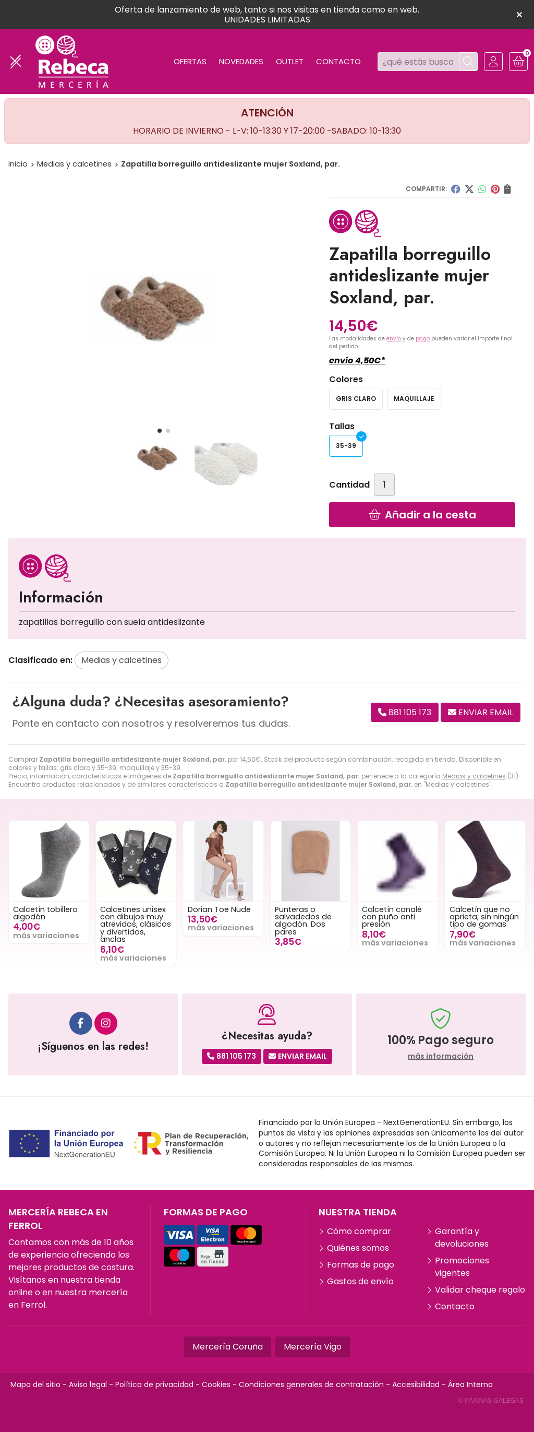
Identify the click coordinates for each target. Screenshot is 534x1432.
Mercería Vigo (313, 1347)
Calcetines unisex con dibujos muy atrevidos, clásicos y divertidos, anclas (152, 924)
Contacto (455, 1306)
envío (393, 338)
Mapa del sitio (35, 1384)
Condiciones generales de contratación (311, 1384)
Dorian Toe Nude (236, 909)
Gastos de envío (360, 1281)
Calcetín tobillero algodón (62, 913)
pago (423, 338)
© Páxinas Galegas (491, 1400)
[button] (159, 431)
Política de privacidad (154, 1384)
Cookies (216, 1384)
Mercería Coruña (227, 1347)
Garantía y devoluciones (462, 1237)
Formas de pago (360, 1265)
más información (441, 1056)
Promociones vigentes (462, 1267)
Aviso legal (88, 1384)
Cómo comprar (359, 1231)
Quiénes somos (358, 1248)
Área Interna (470, 1384)
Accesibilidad (416, 1384)
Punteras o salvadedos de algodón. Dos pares (320, 920)
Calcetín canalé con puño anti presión (409, 917)
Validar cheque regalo (480, 1290)
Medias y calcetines (474, 776)
